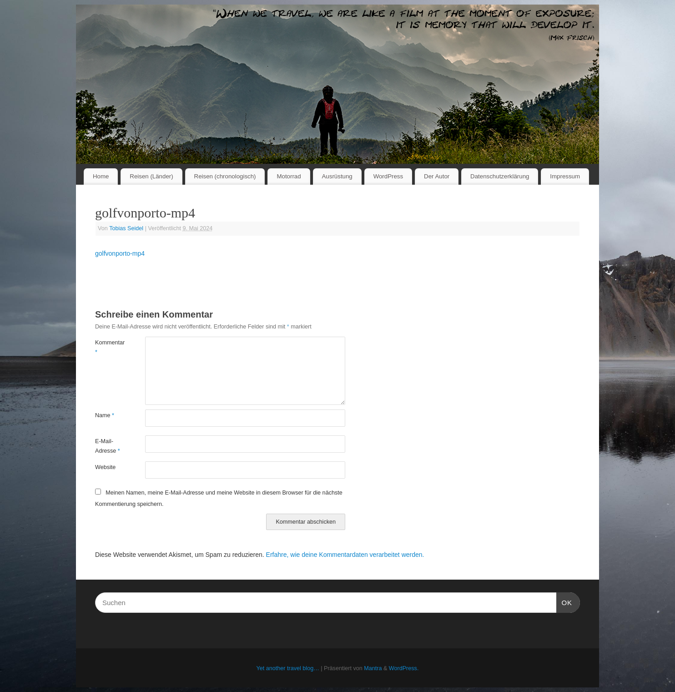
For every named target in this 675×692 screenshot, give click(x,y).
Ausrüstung (337, 176)
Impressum (565, 176)
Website (105, 467)
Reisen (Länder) (151, 176)
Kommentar (107, 347)
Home (101, 176)
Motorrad (289, 176)
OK (564, 601)
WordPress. (404, 668)
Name (104, 415)
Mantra (373, 668)
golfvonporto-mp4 (120, 253)
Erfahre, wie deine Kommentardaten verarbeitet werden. (345, 554)
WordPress (388, 176)
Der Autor (436, 176)
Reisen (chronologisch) (225, 176)
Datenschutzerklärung (499, 176)
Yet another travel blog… (288, 668)
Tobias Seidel (126, 228)
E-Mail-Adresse (107, 446)
